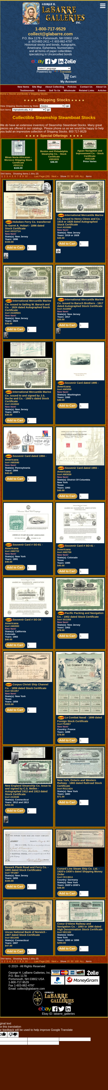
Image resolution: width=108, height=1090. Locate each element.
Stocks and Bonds (18, 94)
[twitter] (54, 62)
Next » (55, 176)
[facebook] (47, 62)
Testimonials (27, 90)
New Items (23, 86)
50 (72, 176)
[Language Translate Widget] (54, 68)
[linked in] (61, 62)
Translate (61, 71)
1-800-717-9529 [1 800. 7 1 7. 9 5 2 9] (50, 28)
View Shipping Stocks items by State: (32, 106)
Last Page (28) (42, 176)
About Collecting (54, 86)
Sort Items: (23, 109)
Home (3, 94)
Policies (72, 86)
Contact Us (86, 86)
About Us (101, 86)
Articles (102, 90)
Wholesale (69, 90)
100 (77, 176)
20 (68, 176)
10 (26, 176)
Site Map (37, 86)
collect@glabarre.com (50, 33)
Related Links (86, 90)
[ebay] (37, 62)
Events (42, 90)
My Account (69, 81)
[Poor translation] (13, 1034)
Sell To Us (54, 90)
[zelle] (70, 62)
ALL (82, 176)
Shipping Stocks (39, 94)
